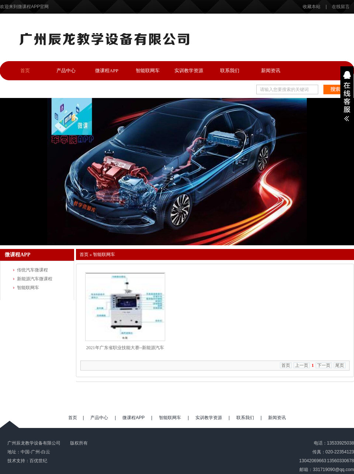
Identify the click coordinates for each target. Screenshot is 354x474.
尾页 (339, 365)
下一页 (323, 365)
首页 (25, 70)
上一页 (301, 365)
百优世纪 (38, 460)
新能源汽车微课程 (34, 278)
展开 (347, 96)
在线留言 (341, 6)
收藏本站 (312, 6)
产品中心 (66, 70)
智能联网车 (148, 70)
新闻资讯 (270, 70)
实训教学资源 (188, 70)
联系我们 (229, 70)
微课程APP (106, 70)
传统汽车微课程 (32, 270)
